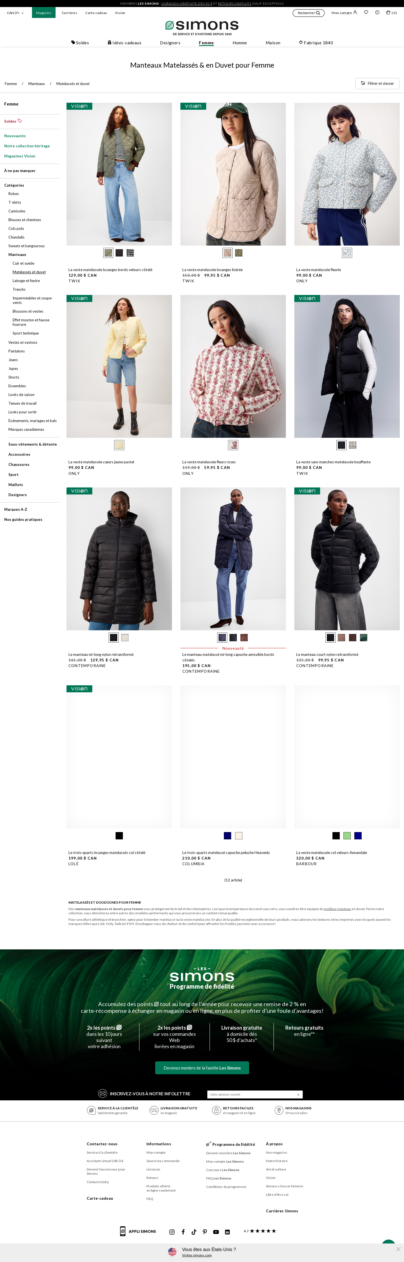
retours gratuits (234, 3)
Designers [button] (170, 42)
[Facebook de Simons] (183, 1232)
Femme (11, 103)
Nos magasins (276, 1152)
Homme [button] (240, 42)
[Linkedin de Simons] (227, 1232)
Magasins (43, 13)
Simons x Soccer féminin (284, 1186)
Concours (223, 1170)
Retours (152, 1178)
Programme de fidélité (202, 986)
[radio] (108, 253)
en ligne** (304, 1031)
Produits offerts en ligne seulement (161, 1188)
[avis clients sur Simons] (258, 1231)
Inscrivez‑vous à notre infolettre (144, 1093)
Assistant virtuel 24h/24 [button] (105, 1161)
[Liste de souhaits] (366, 13)
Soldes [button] (80, 42)
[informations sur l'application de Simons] (139, 1234)
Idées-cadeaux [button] (124, 42)
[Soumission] (298, 1095)
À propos (274, 1143)
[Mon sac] (391, 13)
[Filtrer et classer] (377, 83)
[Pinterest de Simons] (205, 1232)
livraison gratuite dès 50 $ (187, 3)
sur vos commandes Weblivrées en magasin (174, 1037)
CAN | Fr (13, 13)
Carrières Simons (282, 1210)
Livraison (153, 1169)
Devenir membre (228, 1153)
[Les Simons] (202, 974)
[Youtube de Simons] (216, 1232)
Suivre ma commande (163, 1161)
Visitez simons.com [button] (197, 1255)
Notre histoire (277, 1161)
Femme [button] (206, 42)
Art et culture (276, 1169)
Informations (158, 1143)
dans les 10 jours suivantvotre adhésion (104, 1037)
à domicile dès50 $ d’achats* (241, 1034)
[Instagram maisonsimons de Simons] (172, 1232)
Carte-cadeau (96, 13)
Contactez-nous (102, 1143)
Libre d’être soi (277, 1194)
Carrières (69, 13)
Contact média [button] (98, 1182)
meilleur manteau (337, 909)
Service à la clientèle (102, 1152)
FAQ (149, 1199)
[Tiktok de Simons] (194, 1232)
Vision (120, 13)
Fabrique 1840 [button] (316, 42)
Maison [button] (273, 42)
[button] (308, 13)
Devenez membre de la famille (202, 1067)
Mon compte (344, 12)
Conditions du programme (226, 1187)
